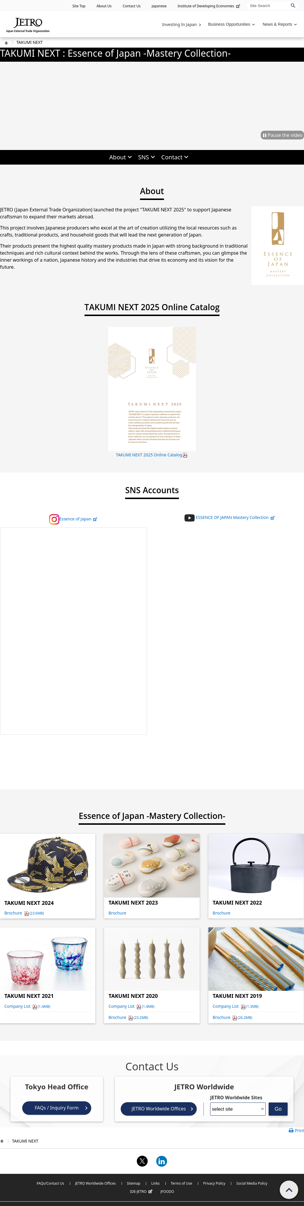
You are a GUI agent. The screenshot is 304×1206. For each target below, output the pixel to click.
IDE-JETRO (142, 1191)
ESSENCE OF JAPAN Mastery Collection (229, 517)
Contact (171, 157)
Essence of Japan (73, 519)
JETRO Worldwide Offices (159, 1108)
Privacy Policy (214, 1183)
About (117, 157)
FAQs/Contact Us (50, 1183)
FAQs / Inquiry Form (57, 1108)
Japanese (159, 6)
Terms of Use (181, 1183)
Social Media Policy (251, 1183)
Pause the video (285, 135)
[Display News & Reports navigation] (279, 24)
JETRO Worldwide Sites (236, 1097)
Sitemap (133, 1183)
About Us (104, 6)
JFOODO (167, 1191)
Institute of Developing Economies (209, 6)
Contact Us (132, 6)
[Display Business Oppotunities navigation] (231, 24)
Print (299, 1130)
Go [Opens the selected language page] (277, 1109)
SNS (143, 157)
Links (155, 1183)
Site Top (78, 6)
